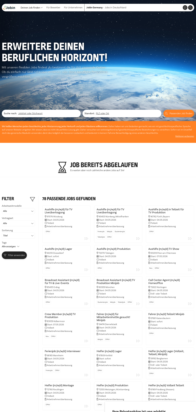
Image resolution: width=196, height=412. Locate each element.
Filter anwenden (14, 224)
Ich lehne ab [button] (139, 401)
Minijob (109, 200)
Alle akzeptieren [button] (122, 401)
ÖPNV (48, 200)
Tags (4, 211)
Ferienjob (101, 200)
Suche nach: (10, 82)
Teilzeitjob (101, 205)
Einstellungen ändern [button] (160, 401)
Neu (150, 236)
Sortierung (18, 202)
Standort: (89, 82)
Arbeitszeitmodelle (18, 178)
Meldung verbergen (185, 105)
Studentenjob (120, 200)
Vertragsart (18, 190)
